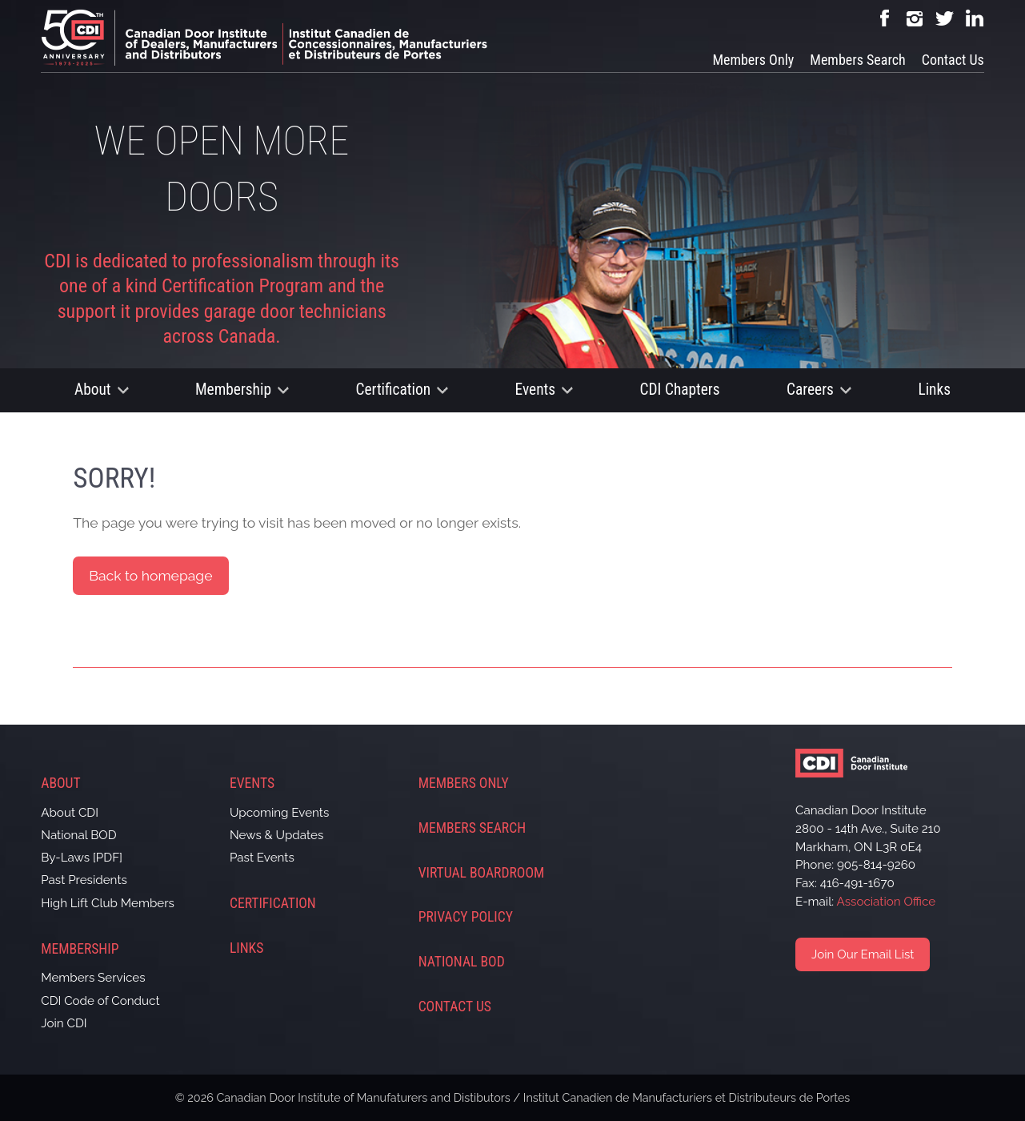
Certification (392, 389)
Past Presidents (84, 880)
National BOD (78, 835)
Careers (810, 389)
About (92, 389)
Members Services (93, 977)
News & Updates (276, 835)
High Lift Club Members (107, 903)
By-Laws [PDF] (81, 857)
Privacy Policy (465, 917)
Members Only (753, 59)
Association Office (886, 901)
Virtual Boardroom (481, 873)
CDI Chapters (680, 389)
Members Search (857, 59)
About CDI (69, 813)
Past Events (262, 857)
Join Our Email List (862, 954)
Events (535, 389)
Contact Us (953, 59)
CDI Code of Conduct (100, 1001)
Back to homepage (150, 575)
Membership (233, 389)
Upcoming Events (279, 813)
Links (934, 389)
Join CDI (63, 1023)
